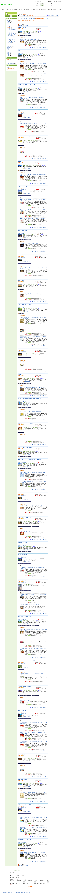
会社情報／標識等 (4, 892)
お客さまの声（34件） (22, 138)
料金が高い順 (32, 18)
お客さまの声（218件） (22, 842)
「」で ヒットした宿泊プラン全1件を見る (39, 47)
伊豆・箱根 (9, 46)
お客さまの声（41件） (22, 233)
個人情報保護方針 (10, 892)
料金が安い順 (27, 18)
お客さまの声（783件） (22, 545)
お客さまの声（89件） (22, 113)
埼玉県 (9, 26)
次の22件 (27, 25)
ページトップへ (56, 890)
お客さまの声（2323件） (22, 557)
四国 (8, 53)
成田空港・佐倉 (11, 33)
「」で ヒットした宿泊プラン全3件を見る (39, 657)
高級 (8, 60)
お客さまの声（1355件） (22, 807)
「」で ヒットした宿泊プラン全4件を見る (39, 227)
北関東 (8, 23)
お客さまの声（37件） (22, 53)
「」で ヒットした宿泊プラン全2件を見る (39, 81)
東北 (8, 22)
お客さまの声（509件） (22, 756)
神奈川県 (9, 45)
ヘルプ (35, 1)
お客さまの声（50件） (22, 164)
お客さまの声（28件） (22, 307)
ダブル (28, 883)
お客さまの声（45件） (22, 87)
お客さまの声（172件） (22, 713)
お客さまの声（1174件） (22, 351)
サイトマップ (45, 1)
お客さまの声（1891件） (22, 401)
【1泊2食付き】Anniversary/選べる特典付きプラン (29, 243)
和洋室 (44, 883)
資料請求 (28, 892)
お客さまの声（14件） (22, 425)
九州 (8, 54)
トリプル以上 (36, 883)
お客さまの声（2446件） (22, 782)
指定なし (24, 15)
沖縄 (8, 55)
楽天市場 (55, 1)
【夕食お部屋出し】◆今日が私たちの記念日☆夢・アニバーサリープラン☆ (33, 792)
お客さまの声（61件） (22, 257)
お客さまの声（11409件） (22, 462)
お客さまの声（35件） (22, 663)
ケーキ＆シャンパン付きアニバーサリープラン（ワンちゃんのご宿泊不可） (33, 73)
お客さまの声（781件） (22, 619)
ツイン (32, 883)
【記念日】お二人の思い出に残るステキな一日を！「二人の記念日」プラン (33, 387)
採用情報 (22, 892)
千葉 (9, 28)
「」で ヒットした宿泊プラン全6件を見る (39, 345)
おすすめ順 (23, 18)
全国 (7, 20)
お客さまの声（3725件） (22, 189)
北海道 (8, 21)
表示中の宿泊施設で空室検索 (53, 15)
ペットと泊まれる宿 (10, 63)
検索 (30, 886)
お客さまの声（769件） (22, 519)
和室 (41, 883)
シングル (18, 883)
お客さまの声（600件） (22, 495)
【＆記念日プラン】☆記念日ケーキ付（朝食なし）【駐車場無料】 (33, 218)
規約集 (25, 892)
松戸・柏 (10, 32)
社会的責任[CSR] (17, 892)
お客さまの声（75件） (22, 30)
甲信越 (8, 47)
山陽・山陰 (9, 52)
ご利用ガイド (39, 1)
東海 (8, 49)
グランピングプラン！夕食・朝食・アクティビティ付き (29, 293)
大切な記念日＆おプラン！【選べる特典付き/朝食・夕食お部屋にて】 (33, 505)
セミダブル (23, 883)
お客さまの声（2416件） (22, 582)
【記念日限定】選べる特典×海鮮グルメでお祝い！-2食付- (30, 39)
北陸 (8, 48)
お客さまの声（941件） (22, 450)
